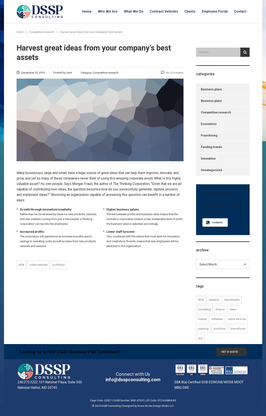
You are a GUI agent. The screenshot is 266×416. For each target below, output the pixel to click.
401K (21, 264)
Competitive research (216, 112)
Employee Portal (215, 11)
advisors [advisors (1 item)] (214, 299)
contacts (214, 223)
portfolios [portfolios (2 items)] (220, 328)
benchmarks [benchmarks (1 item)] (232, 299)
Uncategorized (211, 170)
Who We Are (108, 11)
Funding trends (211, 147)
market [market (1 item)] (202, 319)
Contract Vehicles (164, 11)
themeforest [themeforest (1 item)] (238, 328)
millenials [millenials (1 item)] (217, 319)
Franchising (209, 135)
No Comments (172, 72)
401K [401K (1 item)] (201, 299)
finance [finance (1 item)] (220, 309)
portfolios (58, 264)
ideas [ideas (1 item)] (233, 309)
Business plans (211, 89)
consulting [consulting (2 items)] (204, 309)
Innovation (208, 158)
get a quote (232, 352)
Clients (189, 11)
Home (87, 11)
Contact (240, 11)
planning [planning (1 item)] (203, 328)
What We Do (133, 11)
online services (38, 264)
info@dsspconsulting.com (133, 379)
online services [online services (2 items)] (237, 319)
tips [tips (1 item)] (200, 338)
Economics (209, 124)
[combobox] (223, 264)
